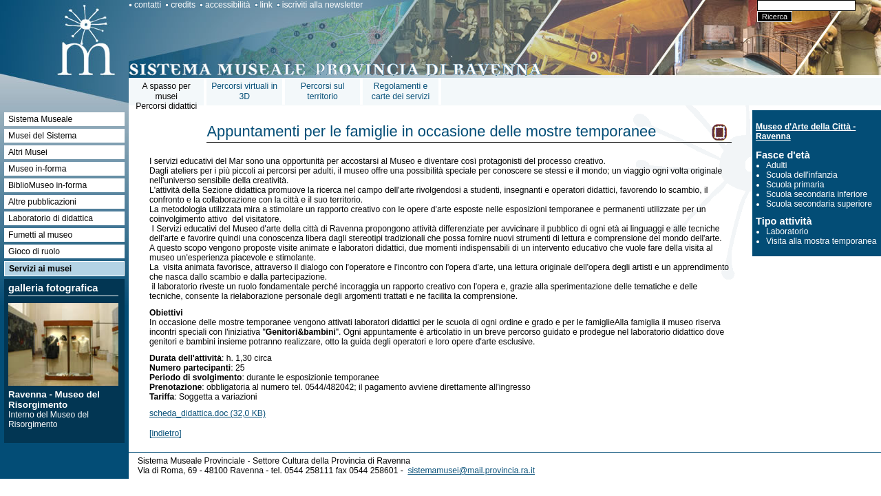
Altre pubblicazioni (42, 202)
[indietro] (165, 433)
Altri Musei (27, 152)
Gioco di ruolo (34, 251)
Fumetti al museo (40, 235)
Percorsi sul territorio (323, 91)
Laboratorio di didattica (50, 218)
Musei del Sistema (42, 136)
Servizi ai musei (40, 268)
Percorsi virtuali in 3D (244, 91)
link (266, 5)
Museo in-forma (37, 169)
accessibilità (228, 5)
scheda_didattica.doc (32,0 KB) (207, 413)
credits (183, 5)
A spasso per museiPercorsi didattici (166, 96)
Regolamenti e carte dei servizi (400, 91)
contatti (147, 5)
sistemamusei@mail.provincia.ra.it (471, 470)
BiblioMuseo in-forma (47, 185)
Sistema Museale (40, 119)
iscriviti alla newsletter (322, 5)
